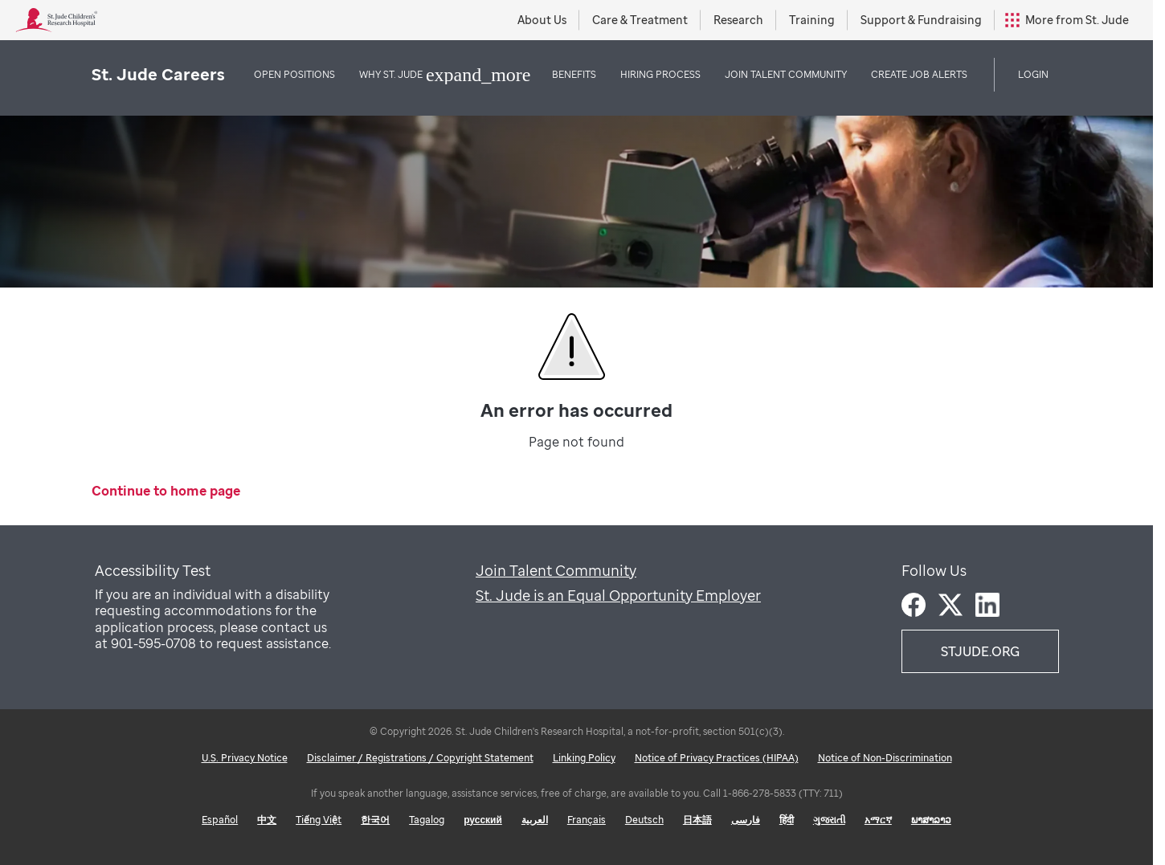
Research (738, 19)
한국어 (375, 819)
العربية (534, 819)
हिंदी (786, 819)
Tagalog (426, 819)
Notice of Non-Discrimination (885, 758)
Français (586, 819)
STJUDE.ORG (980, 651)
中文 (266, 819)
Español (220, 819)
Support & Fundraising (921, 19)
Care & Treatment (640, 19)
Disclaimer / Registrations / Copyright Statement (420, 758)
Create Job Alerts (919, 74)
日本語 (697, 819)
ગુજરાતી (829, 819)
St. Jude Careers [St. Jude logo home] (158, 74)
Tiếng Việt (318, 819)
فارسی (745, 819)
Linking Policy (584, 758)
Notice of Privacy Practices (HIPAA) (717, 758)
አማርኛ (878, 819)
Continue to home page (166, 491)
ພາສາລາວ (931, 819)
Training (812, 19)
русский (483, 819)
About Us (541, 19)
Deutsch (644, 819)
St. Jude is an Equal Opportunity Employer (618, 595)
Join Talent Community (556, 570)
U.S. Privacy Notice (245, 758)
